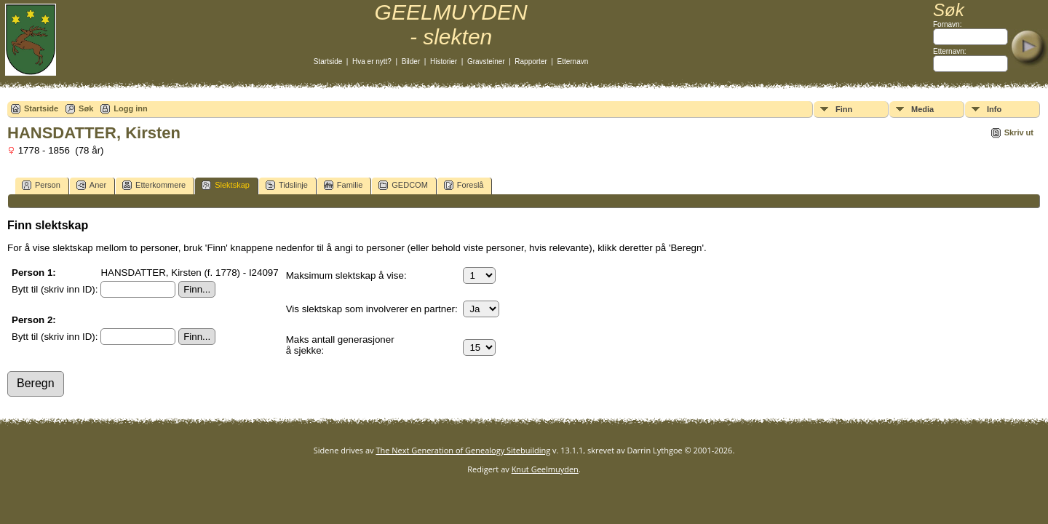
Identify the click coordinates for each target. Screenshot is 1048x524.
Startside (328, 61)
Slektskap (226, 185)
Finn (843, 109)
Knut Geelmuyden (545, 469)
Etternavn (573, 61)
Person (41, 185)
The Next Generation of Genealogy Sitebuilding (463, 450)
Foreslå (464, 185)
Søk (86, 108)
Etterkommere (154, 185)
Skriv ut (1018, 132)
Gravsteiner (486, 61)
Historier (443, 61)
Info (994, 109)
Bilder (411, 61)
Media (922, 109)
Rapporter (531, 61)
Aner (91, 185)
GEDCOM (403, 185)
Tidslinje (287, 185)
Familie (343, 185)
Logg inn (130, 108)
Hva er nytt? (372, 61)
